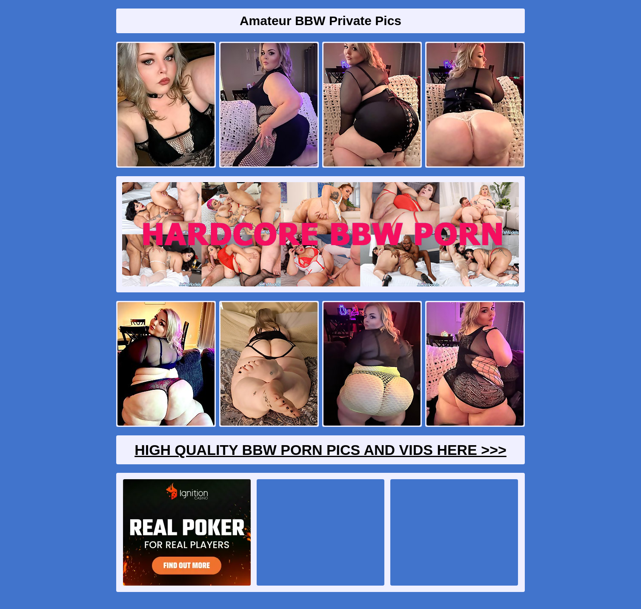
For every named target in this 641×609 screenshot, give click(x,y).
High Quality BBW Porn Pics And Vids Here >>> (320, 450)
